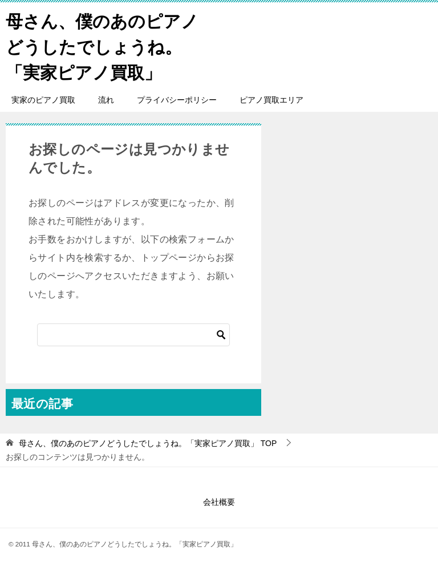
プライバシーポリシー (177, 99)
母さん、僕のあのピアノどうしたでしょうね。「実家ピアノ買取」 (102, 45)
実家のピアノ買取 (43, 99)
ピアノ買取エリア (271, 99)
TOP (148, 443)
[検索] (133, 334)
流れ (106, 99)
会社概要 (219, 502)
